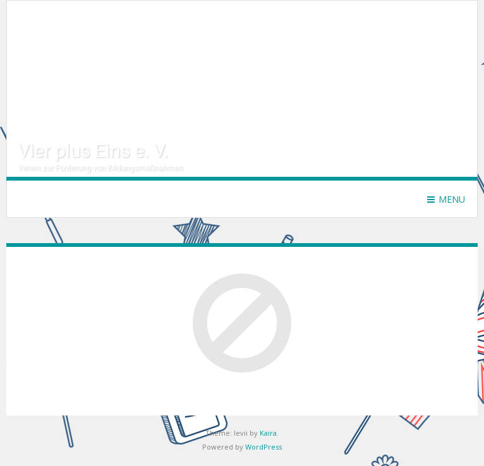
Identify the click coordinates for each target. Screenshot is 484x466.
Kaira (268, 433)
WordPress (263, 446)
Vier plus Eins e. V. (93, 151)
